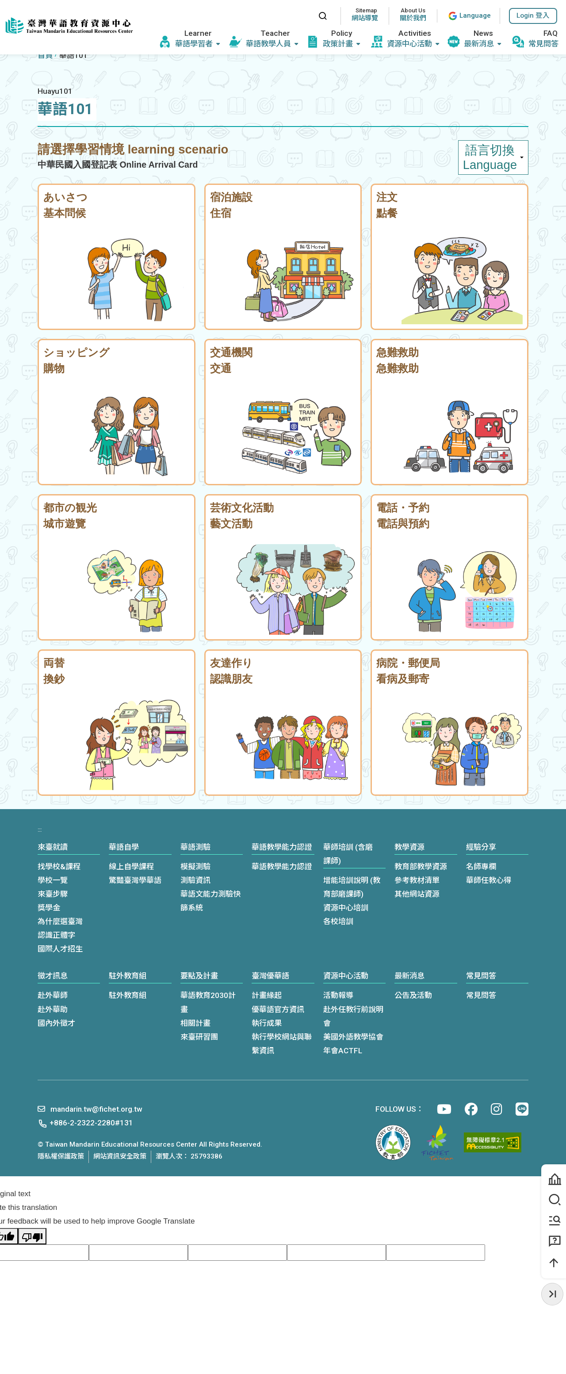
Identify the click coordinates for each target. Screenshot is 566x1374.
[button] (533, 16)
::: (303, 15)
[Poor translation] (32, 1236)
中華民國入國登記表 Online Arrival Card (118, 164)
